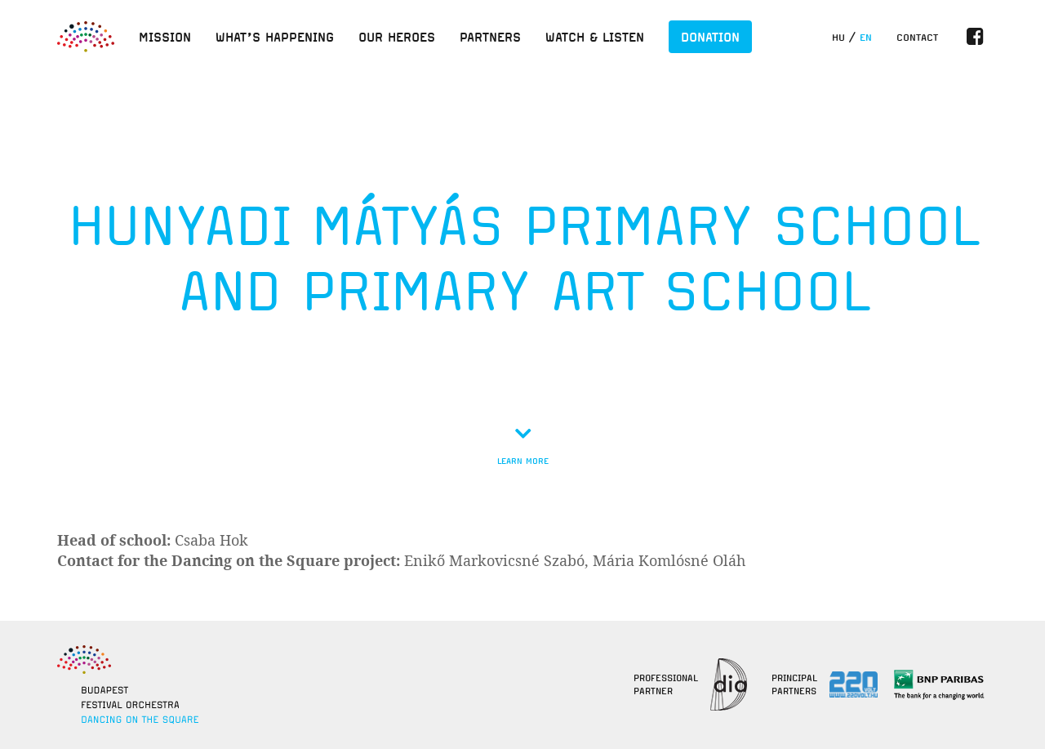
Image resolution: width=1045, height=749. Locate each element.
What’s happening (275, 36)
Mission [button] (165, 36)
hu (838, 37)
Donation (710, 36)
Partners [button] (490, 36)
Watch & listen (594, 36)
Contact (917, 37)
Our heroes (396, 36)
